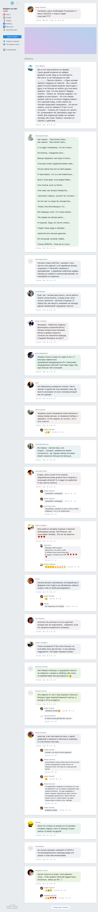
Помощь (15, 906)
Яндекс (7, 20)
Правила (9, 906)
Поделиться (63, 20)
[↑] (56, 20)
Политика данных (12, 908)
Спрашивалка (9, 50)
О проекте (12, 905)
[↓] (60, 20)
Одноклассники (10, 30)
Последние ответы (11, 44)
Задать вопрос (12, 36)
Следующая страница (60, 907)
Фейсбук (7, 24)
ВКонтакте (8, 27)
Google (7, 17)
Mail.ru (7, 14)
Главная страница (11, 41)
